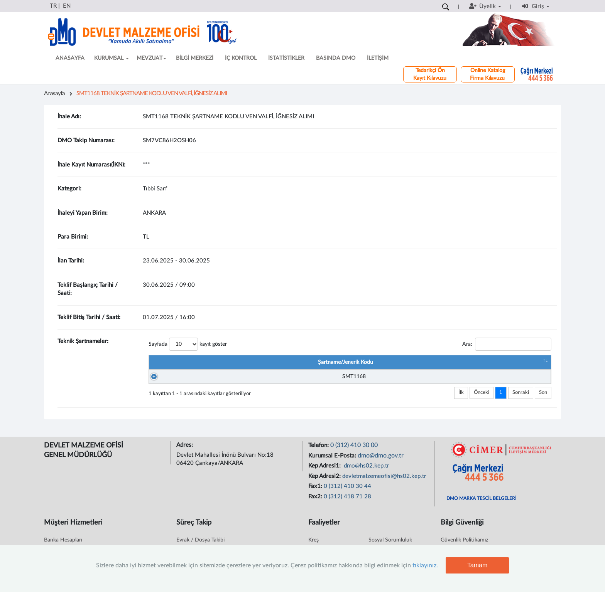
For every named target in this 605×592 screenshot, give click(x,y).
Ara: (506, 344)
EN (67, 6)
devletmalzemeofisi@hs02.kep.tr (384, 480)
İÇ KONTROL (241, 58)
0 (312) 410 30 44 (347, 490)
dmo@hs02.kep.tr (365, 470)
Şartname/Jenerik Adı (358, 362)
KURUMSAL (111, 58)
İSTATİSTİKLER (286, 58)
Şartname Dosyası (486, 362)
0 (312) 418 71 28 (347, 500)
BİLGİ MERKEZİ (194, 58)
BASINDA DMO (335, 58)
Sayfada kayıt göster (188, 344)
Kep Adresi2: (325, 480)
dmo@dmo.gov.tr (381, 459)
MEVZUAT (151, 58)
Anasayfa (54, 93)
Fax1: (316, 490)
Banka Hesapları (63, 544)
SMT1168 (221, 378)
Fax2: (316, 500)
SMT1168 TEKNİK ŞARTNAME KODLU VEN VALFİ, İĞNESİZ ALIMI (151, 93)
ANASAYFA (70, 58)
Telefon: (319, 449)
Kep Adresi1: (325, 470)
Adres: (185, 449)
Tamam (477, 565)
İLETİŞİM (378, 58)
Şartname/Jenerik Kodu (217, 362)
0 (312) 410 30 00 (354, 449)
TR (53, 6)
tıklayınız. (425, 565)
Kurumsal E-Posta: (333, 459)
